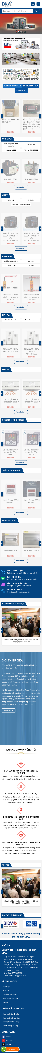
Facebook (7, 1037)
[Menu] (38, 4)
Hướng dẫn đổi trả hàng (11, 1018)
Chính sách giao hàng (10, 1026)
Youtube (7, 1041)
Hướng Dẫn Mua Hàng (11, 1022)
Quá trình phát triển (9, 994)
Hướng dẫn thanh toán (11, 1014)
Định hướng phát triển (10, 998)
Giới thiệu (6, 987)
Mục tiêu (6, 991)
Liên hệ (5, 1002)
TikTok (6, 1044)
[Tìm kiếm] (33, 4)
